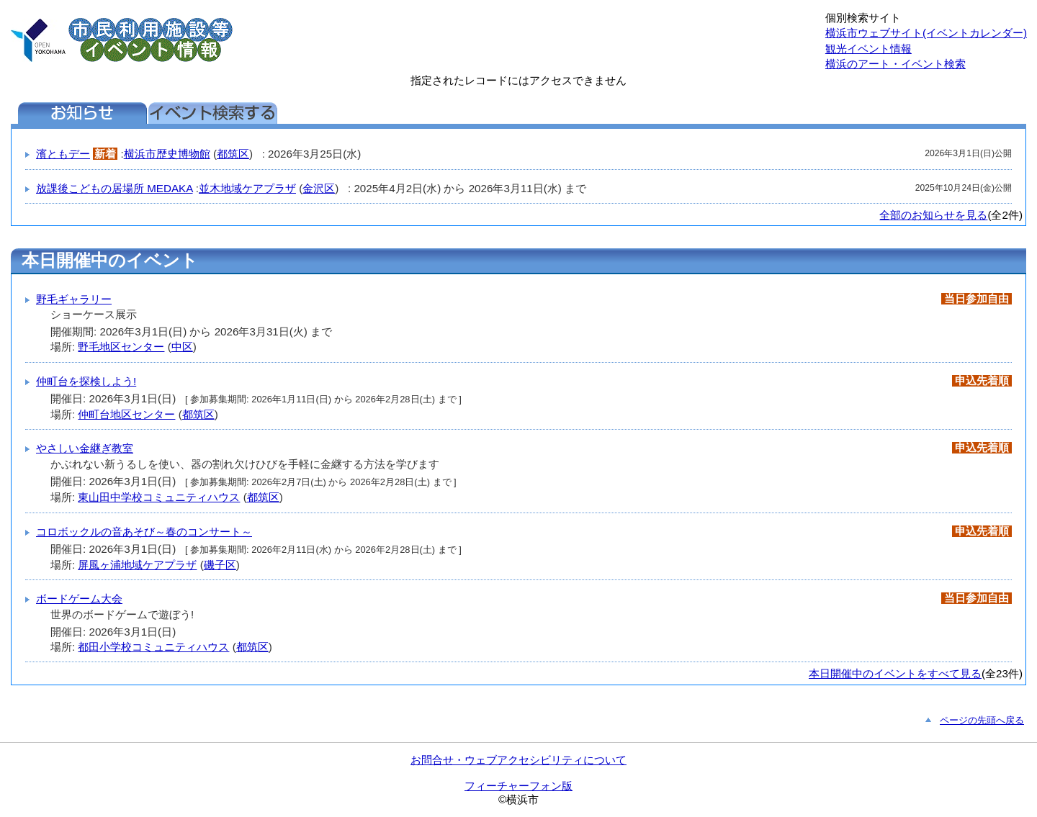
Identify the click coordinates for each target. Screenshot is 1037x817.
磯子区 (220, 565)
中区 (182, 346)
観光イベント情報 (868, 48)
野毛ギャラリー (74, 299)
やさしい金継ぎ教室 (84, 448)
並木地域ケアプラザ (247, 188)
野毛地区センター (121, 346)
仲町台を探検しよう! (86, 381)
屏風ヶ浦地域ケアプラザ (137, 565)
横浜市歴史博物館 (167, 154)
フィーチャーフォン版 (518, 786)
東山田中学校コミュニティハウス (159, 497)
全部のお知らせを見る (933, 215)
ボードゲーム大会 (79, 598)
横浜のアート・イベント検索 (895, 64)
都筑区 (233, 154)
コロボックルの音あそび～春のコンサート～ (144, 531)
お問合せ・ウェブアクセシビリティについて (518, 760)
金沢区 (318, 188)
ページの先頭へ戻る (982, 720)
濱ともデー (63, 154)
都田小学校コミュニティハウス (153, 647)
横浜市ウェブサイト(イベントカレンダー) (926, 33)
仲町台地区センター (126, 414)
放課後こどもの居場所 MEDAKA (114, 188)
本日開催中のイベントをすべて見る (895, 673)
